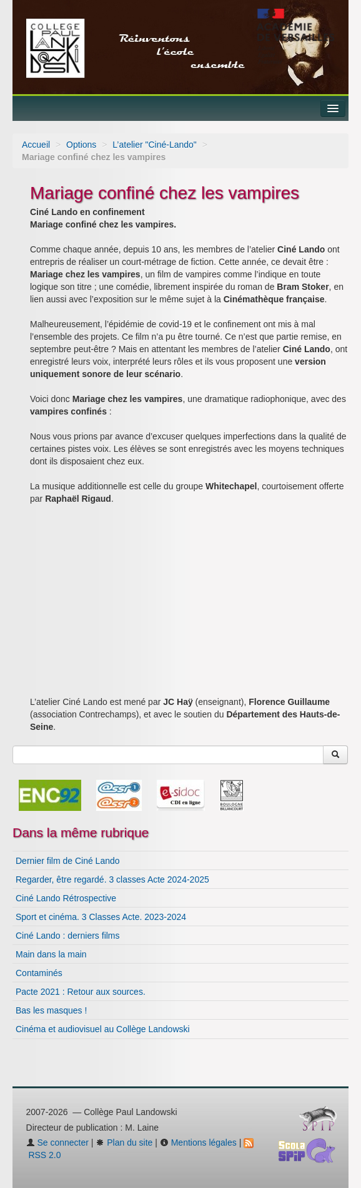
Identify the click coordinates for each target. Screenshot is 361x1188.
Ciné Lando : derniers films (68, 936)
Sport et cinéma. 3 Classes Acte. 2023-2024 (101, 917)
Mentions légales (198, 1142)
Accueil (36, 145)
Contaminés (39, 973)
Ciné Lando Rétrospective (66, 898)
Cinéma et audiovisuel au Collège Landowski (103, 1029)
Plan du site (124, 1142)
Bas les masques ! (51, 1010)
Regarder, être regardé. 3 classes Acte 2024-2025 (112, 879)
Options (81, 145)
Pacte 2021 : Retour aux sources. (81, 992)
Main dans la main (51, 954)
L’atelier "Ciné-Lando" (154, 145)
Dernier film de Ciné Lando (68, 861)
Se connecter (57, 1142)
